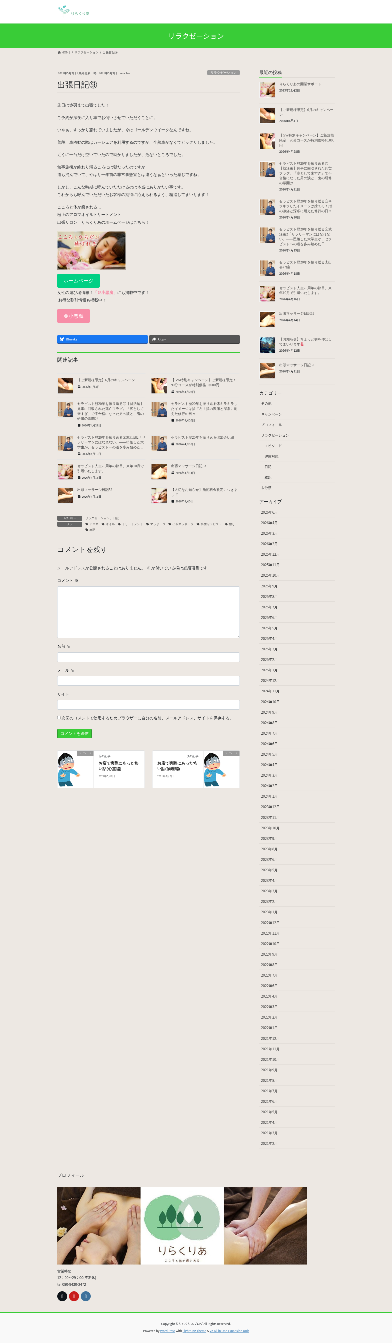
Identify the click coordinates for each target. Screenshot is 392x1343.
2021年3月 (269, 1132)
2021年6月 (269, 1101)
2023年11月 (270, 817)
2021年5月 (269, 1111)
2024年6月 (269, 743)
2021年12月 (270, 1038)
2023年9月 (269, 838)
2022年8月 (269, 964)
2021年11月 (270, 1048)
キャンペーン (271, 414)
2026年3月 (269, 533)
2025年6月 (269, 617)
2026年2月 (269, 543)
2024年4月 (269, 764)
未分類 (266, 487)
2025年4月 (269, 638)
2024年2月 (269, 785)
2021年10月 (270, 1059)
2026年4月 (269, 522)
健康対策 (271, 456)
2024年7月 (269, 733)
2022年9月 (269, 954)
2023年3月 (269, 890)
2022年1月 (269, 1027)
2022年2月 (269, 1017)
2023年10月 (270, 827)
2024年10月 (270, 701)
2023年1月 (269, 911)
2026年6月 (269, 512)
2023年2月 (269, 901)
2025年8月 (269, 596)
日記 (268, 466)
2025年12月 (270, 554)
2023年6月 (269, 859)
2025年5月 (269, 627)
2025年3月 (269, 648)
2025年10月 (270, 575)
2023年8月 (269, 848)
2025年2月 (269, 659)
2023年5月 (269, 869)
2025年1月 (269, 669)
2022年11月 (270, 933)
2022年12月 (270, 922)
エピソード (273, 445)
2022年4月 (269, 996)
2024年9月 (269, 712)
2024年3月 (269, 775)
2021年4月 (269, 1122)
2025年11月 (270, 564)
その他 (266, 403)
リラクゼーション (275, 435)
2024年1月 (269, 796)
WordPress (167, 1331)
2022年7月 (269, 975)
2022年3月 (269, 1006)
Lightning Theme (194, 1331)
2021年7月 (269, 1090)
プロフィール (271, 424)
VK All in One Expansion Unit (229, 1331)
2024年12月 (270, 680)
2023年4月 (269, 880)
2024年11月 (270, 690)
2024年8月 (269, 722)
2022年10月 (270, 943)
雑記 (268, 477)
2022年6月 (269, 985)
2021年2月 (269, 1143)
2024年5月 (269, 754)
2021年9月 (269, 1069)
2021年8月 (269, 1080)
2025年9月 (269, 585)
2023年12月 (270, 806)
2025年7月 (269, 606)
